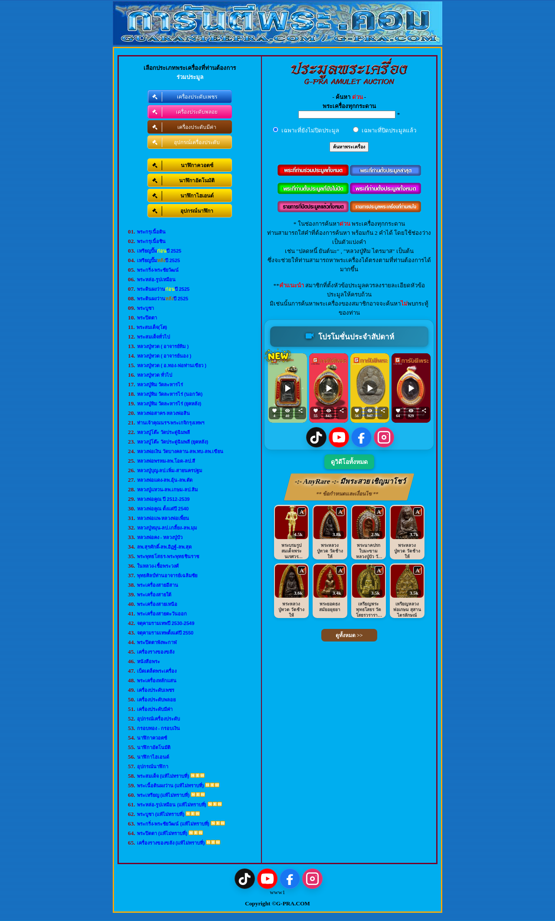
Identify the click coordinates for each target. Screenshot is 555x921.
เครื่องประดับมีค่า (155, 709)
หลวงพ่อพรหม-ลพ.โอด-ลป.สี (166, 461)
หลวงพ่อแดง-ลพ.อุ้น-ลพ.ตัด (165, 480)
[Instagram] (384, 437)
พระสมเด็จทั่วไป (153, 336)
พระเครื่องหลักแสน (156, 680)
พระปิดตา (147, 317)
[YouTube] (339, 437)
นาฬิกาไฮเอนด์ (153, 757)
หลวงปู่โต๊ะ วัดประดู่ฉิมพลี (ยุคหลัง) (172, 441)
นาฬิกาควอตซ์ (152, 737)
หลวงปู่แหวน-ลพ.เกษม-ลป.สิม (167, 489)
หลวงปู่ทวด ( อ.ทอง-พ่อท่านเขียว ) (171, 365)
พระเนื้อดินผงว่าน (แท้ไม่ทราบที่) (170, 785)
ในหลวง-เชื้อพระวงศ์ (158, 566)
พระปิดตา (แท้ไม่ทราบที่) (162, 833)
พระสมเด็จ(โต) (152, 327)
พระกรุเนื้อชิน (151, 241)
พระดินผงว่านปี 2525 (163, 289)
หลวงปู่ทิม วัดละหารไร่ (160, 384)
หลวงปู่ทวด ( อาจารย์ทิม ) (163, 346)
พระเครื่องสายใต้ (154, 594)
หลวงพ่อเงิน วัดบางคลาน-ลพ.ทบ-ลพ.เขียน (180, 451)
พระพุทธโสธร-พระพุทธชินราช (168, 556)
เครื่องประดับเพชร (155, 690)
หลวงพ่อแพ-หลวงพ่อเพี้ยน (163, 518)
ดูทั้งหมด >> (349, 635)
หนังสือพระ (148, 661)
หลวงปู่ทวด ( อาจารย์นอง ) (164, 356)
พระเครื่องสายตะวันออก (162, 613)
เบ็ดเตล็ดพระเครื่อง (156, 671)
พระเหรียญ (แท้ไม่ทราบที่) (163, 795)
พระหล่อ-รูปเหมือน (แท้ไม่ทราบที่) (171, 804)
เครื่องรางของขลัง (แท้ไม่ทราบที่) (171, 842)
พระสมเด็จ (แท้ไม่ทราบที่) (163, 776)
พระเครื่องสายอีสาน (157, 585)
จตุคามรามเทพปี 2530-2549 (166, 623)
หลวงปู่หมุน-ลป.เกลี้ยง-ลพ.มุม (167, 527)
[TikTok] (316, 437)
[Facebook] (361, 437)
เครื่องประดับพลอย (156, 699)
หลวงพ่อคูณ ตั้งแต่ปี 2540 (163, 508)
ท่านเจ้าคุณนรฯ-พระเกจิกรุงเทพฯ (171, 422)
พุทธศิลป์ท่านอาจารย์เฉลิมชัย (167, 575)
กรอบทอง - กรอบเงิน (158, 728)
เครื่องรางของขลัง (155, 652)
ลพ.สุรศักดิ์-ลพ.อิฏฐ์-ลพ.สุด (164, 546)
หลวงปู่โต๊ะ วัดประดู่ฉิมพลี (163, 432)
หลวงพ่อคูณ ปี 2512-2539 (163, 499)
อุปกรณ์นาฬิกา (152, 766)
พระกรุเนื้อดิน (151, 231)
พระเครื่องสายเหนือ (157, 604)
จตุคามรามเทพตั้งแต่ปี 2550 (165, 632)
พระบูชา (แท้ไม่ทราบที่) (160, 814)
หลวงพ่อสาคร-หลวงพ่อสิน (163, 413)
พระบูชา (145, 308)
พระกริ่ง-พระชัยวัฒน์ (158, 270)
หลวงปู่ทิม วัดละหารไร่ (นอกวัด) (169, 394)
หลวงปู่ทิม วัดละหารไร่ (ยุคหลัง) (169, 403)
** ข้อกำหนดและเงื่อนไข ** (347, 494)
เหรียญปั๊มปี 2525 (159, 250)
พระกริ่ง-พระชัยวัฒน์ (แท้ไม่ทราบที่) (173, 823)
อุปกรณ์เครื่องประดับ (158, 718)
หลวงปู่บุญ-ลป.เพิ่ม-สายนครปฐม (169, 470)
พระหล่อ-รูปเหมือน (156, 279)
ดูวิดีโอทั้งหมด (349, 462)
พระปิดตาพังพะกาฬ (157, 642)
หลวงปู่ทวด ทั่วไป (154, 375)
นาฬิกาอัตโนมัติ (153, 747)
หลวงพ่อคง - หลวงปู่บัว (160, 537)
